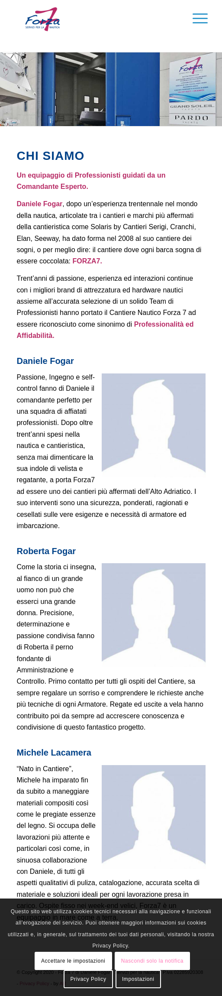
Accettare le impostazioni (73, 961)
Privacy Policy (88, 979)
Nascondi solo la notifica (152, 961)
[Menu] (193, 18)
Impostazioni (138, 979)
